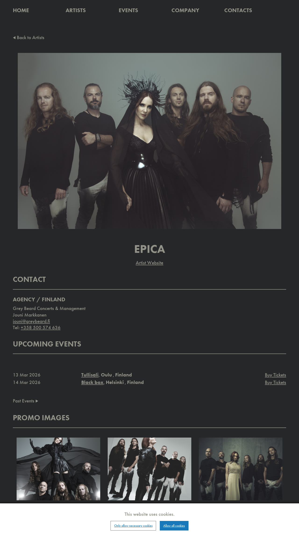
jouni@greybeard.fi (31, 321)
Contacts (238, 10)
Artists (76, 10)
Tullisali (90, 375)
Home (21, 10)
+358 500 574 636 (41, 327)
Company (185, 10)
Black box (92, 382)
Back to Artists (28, 37)
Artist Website (149, 262)
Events (128, 10)
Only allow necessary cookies (133, 525)
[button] (58, 468)
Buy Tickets (275, 375)
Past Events (25, 401)
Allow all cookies (174, 525)
